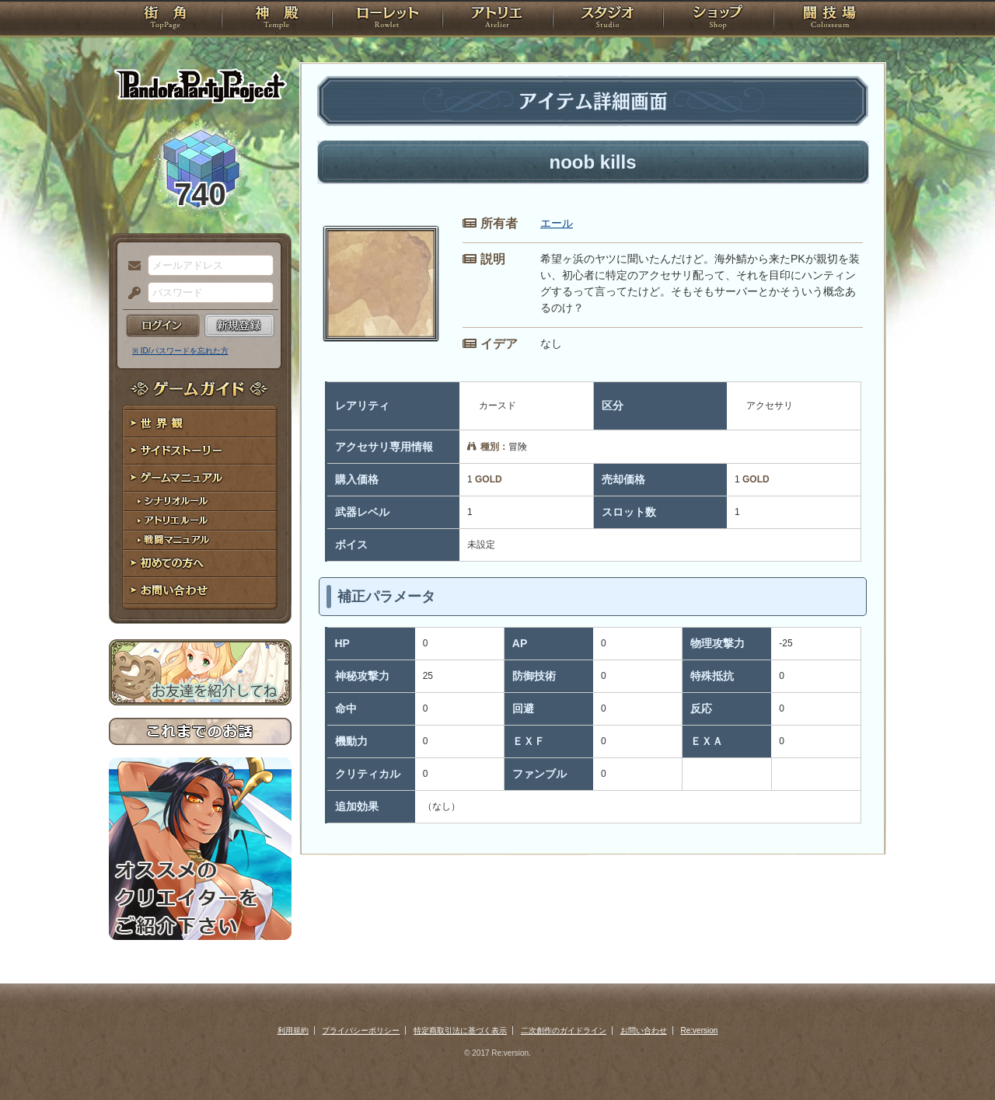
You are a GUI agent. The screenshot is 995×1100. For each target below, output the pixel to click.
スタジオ (608, 19)
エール (556, 223)
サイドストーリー (200, 451)
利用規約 (293, 1030)
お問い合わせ (200, 590)
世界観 (200, 423)
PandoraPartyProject (200, 85)
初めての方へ (200, 563)
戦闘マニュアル (200, 540)
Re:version (699, 1030)
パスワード (130, 293)
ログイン (163, 325)
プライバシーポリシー (361, 1030)
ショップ (718, 19)
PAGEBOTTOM (956, 1057)
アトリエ (497, 19)
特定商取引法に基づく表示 (460, 1030)
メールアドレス (130, 266)
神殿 (277, 19)
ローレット (387, 19)
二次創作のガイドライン (563, 1030)
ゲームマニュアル (200, 478)
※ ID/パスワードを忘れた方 (180, 350)
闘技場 (829, 19)
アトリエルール (200, 521)
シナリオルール (200, 501)
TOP (165, 19)
